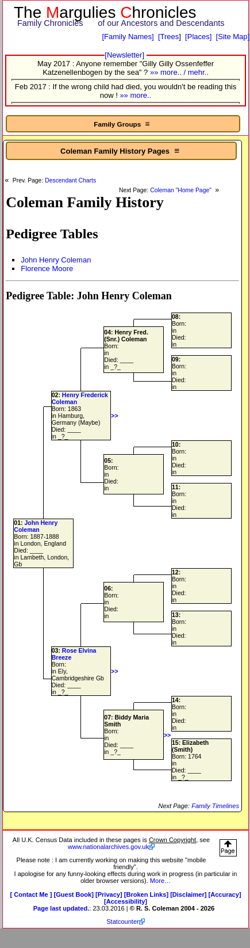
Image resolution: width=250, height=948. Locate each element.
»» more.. (135, 95)
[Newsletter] (124, 55)
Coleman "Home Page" (181, 190)
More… (160, 880)
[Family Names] (127, 36)
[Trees (168, 36)
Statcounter (122, 921)
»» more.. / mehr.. (179, 72)
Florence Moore (47, 268)
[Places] (198, 36)
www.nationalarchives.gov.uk (108, 846)
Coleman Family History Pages (121, 150)
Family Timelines (215, 805)
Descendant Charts (70, 180)
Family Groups (123, 123)
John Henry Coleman (56, 260)
